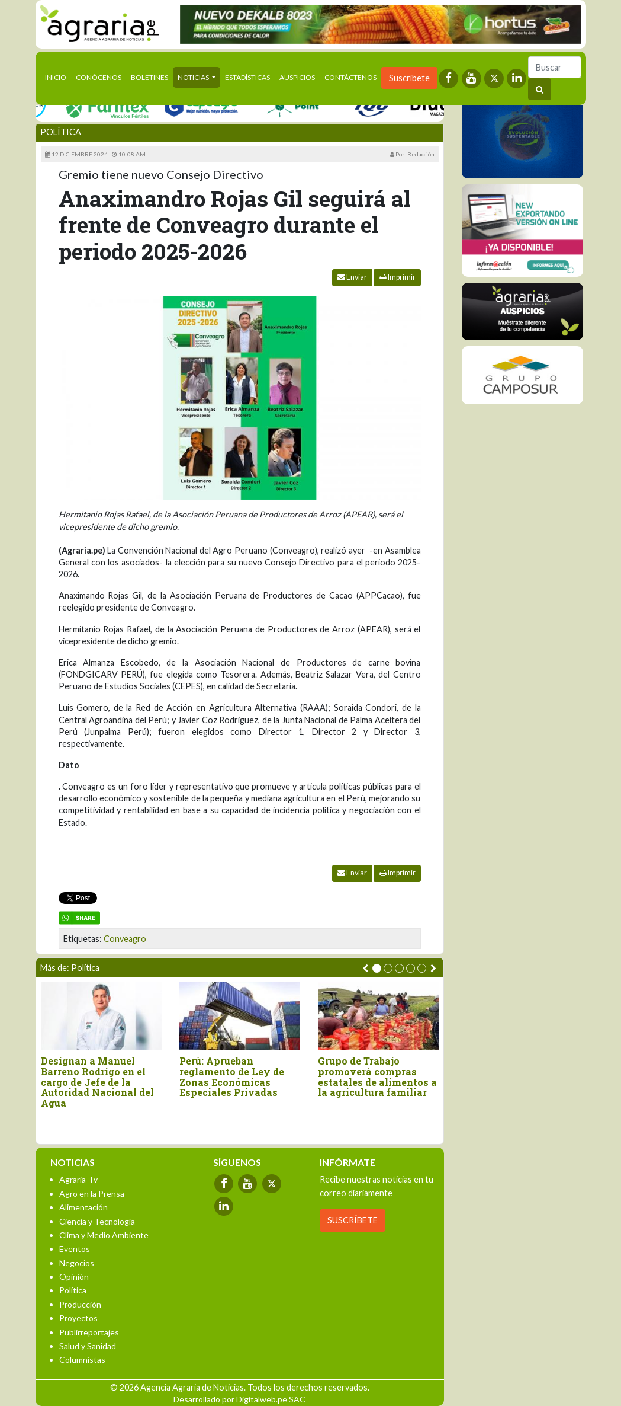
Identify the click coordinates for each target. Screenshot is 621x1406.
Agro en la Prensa (91, 1193)
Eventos (74, 1249)
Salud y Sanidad (87, 1346)
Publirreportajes (89, 1332)
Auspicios (297, 77)
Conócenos (98, 77)
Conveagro (125, 939)
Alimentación (83, 1207)
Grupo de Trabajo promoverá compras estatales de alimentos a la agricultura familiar (377, 1076)
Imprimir (397, 277)
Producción (80, 1304)
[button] (376, 968)
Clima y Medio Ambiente (104, 1235)
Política (60, 132)
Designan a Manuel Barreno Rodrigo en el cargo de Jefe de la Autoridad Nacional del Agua (97, 1082)
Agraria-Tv (78, 1179)
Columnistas (82, 1359)
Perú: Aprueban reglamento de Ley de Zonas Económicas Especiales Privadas (231, 1076)
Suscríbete (409, 78)
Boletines (149, 77)
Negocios (76, 1263)
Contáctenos (350, 77)
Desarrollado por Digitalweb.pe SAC (239, 1399)
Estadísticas (247, 77)
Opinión (74, 1276)
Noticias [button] (194, 77)
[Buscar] (554, 67)
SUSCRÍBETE (352, 1220)
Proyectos (78, 1318)
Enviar (352, 277)
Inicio (58, 76)
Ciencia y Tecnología (97, 1221)
